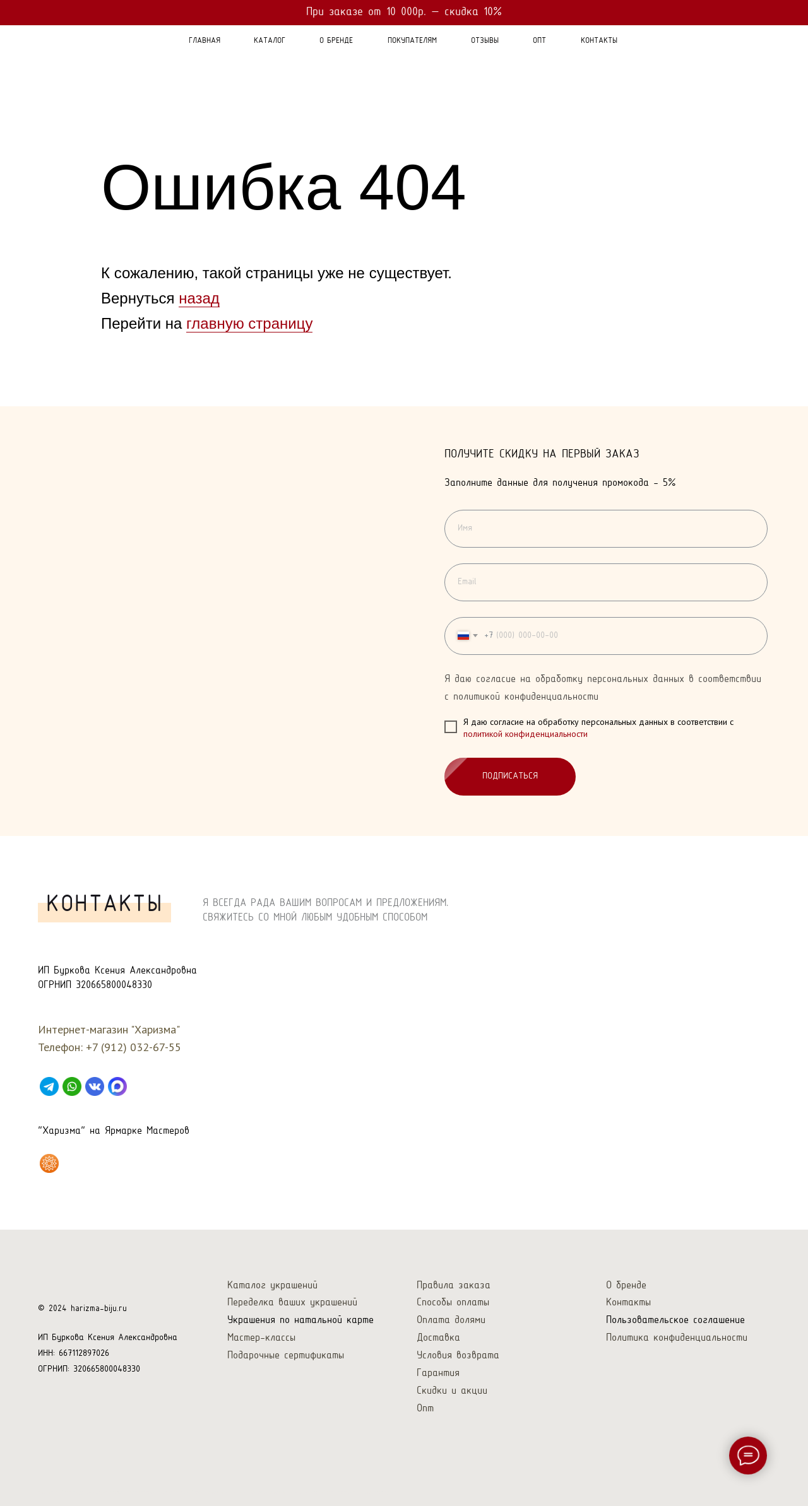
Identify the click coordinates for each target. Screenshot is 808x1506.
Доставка (438, 1338)
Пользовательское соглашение (675, 1320)
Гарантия (438, 1373)
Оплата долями (451, 1320)
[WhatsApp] (71, 1086)
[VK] (94, 1086)
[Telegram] (49, 1086)
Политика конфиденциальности (676, 1338)
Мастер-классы (261, 1338)
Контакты (628, 1302)
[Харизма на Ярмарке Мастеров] (49, 1163)
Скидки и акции (452, 1391)
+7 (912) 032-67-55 (133, 1047)
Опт (425, 1408)
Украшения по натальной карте (300, 1320)
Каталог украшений (272, 1285)
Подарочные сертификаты (285, 1355)
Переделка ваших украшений (292, 1302)
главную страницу (249, 323)
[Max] (117, 1086)
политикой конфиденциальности (525, 734)
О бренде (626, 1285)
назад (199, 298)
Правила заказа (453, 1285)
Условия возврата (458, 1355)
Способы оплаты (453, 1302)
